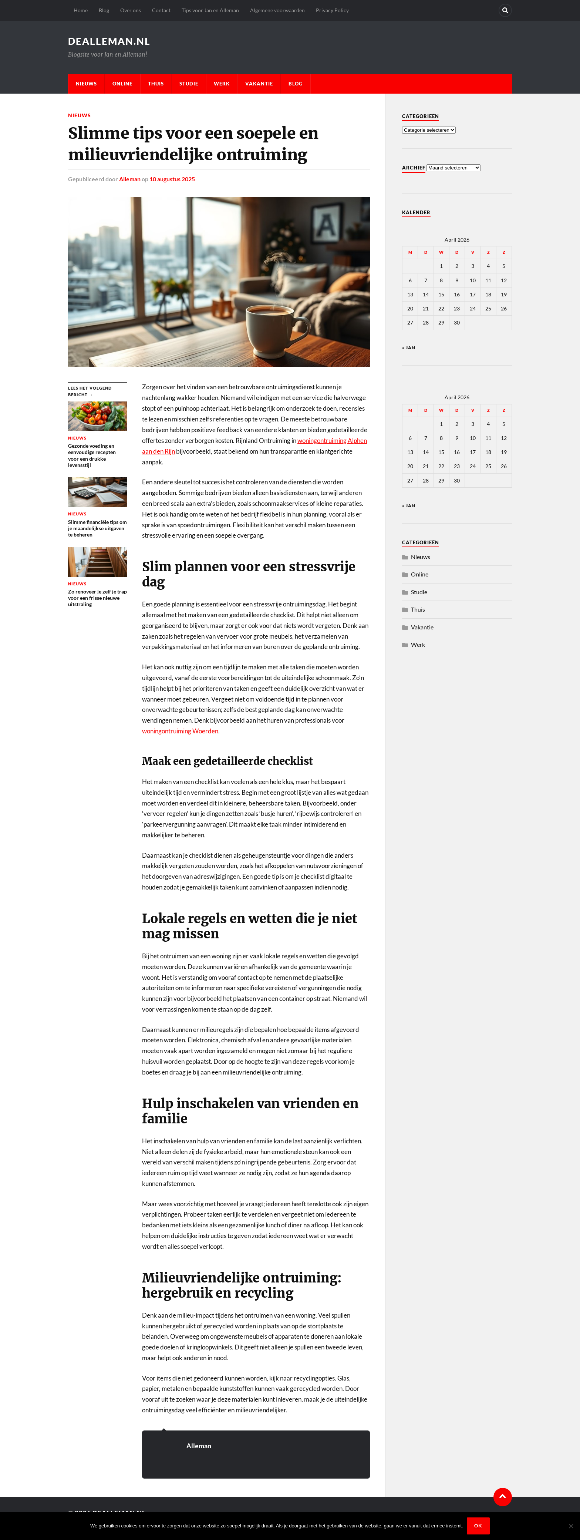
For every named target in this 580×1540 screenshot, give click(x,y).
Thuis (156, 84)
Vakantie (259, 84)
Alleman (130, 178)
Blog (104, 10)
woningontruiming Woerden (180, 731)
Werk (222, 84)
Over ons (130, 10)
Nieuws (86, 84)
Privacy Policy (332, 10)
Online (122, 84)
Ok (478, 1526)
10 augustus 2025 (172, 178)
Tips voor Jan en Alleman (210, 10)
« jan (408, 347)
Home (81, 10)
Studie (188, 84)
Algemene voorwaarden (277, 10)
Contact (161, 10)
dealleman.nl (109, 41)
